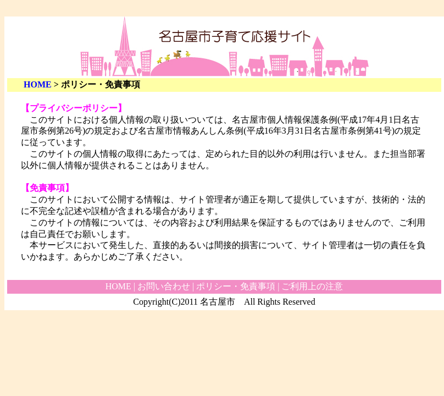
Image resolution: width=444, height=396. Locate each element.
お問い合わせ (163, 286)
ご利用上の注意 (312, 286)
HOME (38, 84)
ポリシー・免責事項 (235, 286)
